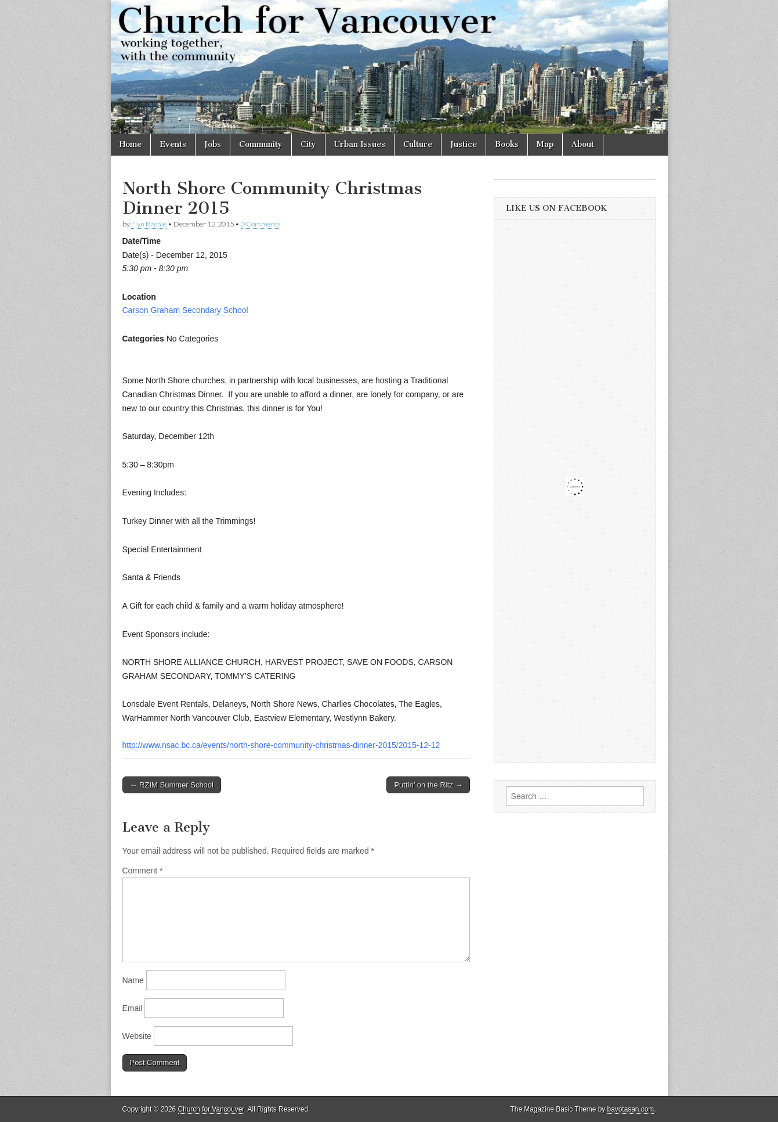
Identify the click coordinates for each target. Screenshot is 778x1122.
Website (136, 1036)
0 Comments (260, 224)
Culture (417, 144)
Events (173, 144)
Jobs (212, 144)
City (308, 144)
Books (507, 144)
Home (131, 144)
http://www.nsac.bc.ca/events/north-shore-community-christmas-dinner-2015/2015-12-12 (281, 745)
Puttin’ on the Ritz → (428, 785)
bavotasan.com (630, 1109)
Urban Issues (359, 144)
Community (261, 144)
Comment (142, 870)
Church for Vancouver (211, 1109)
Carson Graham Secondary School (185, 310)
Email (132, 1008)
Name (133, 980)
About (582, 144)
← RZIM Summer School (172, 785)
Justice (463, 144)
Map (545, 144)
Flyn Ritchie (149, 224)
